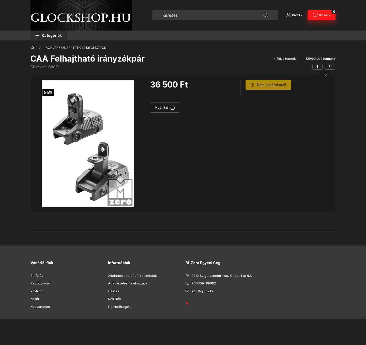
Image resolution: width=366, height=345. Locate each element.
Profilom (36, 291)
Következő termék (320, 59)
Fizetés (113, 291)
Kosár (34, 299)
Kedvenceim (40, 307)
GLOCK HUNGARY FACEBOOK (187, 304)
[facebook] (317, 67)
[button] (48, 35)
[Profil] (294, 15)
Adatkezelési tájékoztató (127, 283)
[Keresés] (265, 15)
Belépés (36, 276)
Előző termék (286, 59)
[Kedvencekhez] (325, 74)
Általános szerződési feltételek (132, 276)
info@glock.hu (202, 291)
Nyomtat (161, 107)
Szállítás (114, 299)
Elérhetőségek (119, 307)
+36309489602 (203, 283)
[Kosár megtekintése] (322, 15)
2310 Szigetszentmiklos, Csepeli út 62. (221, 276)
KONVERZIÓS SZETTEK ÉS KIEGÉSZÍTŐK (76, 48)
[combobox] (215, 15)
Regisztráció (40, 283)
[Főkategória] (32, 48)
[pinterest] (330, 67)
